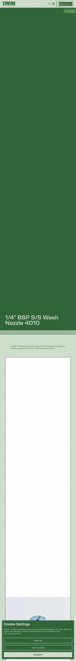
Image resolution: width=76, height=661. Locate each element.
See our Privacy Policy (12, 633)
